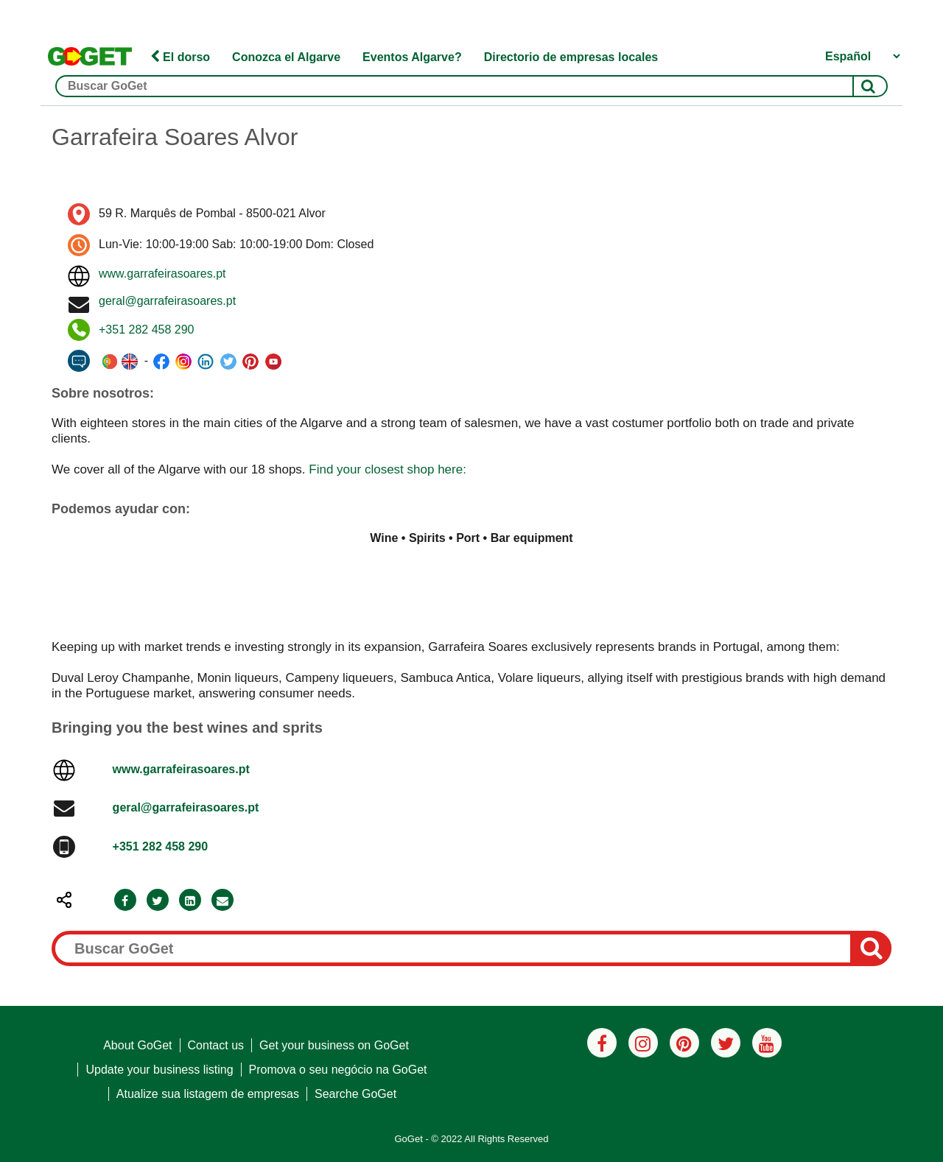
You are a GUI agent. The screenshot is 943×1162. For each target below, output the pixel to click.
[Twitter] (157, 901)
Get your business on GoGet (334, 1045)
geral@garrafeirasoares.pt (167, 301)
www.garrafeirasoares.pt (162, 273)
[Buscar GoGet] (471, 86)
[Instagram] (643, 1042)
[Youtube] (767, 1042)
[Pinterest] (684, 1042)
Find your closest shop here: (387, 469)
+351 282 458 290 (146, 329)
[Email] (222, 901)
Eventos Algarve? (412, 57)
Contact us (216, 1045)
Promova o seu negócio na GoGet (338, 1069)
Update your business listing (159, 1069)
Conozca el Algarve (286, 57)
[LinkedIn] (190, 901)
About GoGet (137, 1045)
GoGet (408, 1138)
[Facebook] (125, 901)
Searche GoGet (355, 1094)
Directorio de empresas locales (571, 57)
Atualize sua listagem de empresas (207, 1094)
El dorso (180, 56)
